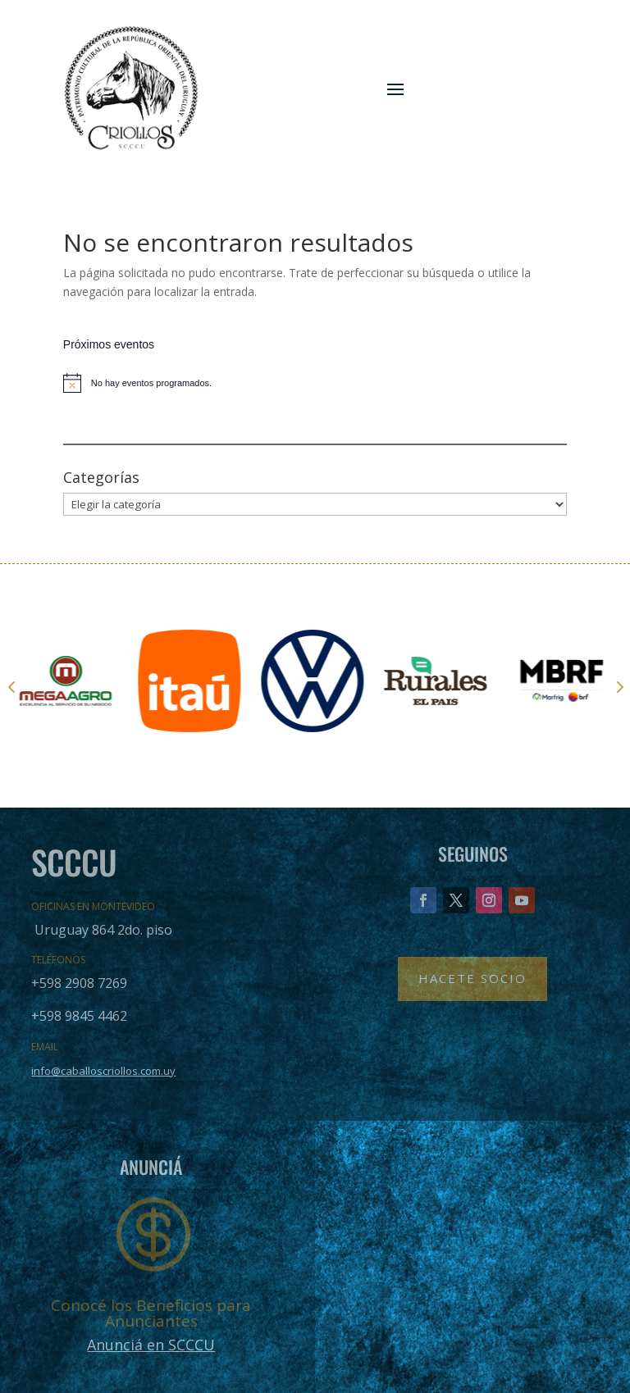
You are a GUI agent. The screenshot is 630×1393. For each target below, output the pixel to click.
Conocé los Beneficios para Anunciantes (151, 1313)
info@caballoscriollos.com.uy (103, 1070)
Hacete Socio (472, 978)
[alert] (315, 383)
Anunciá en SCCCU (151, 1344)
